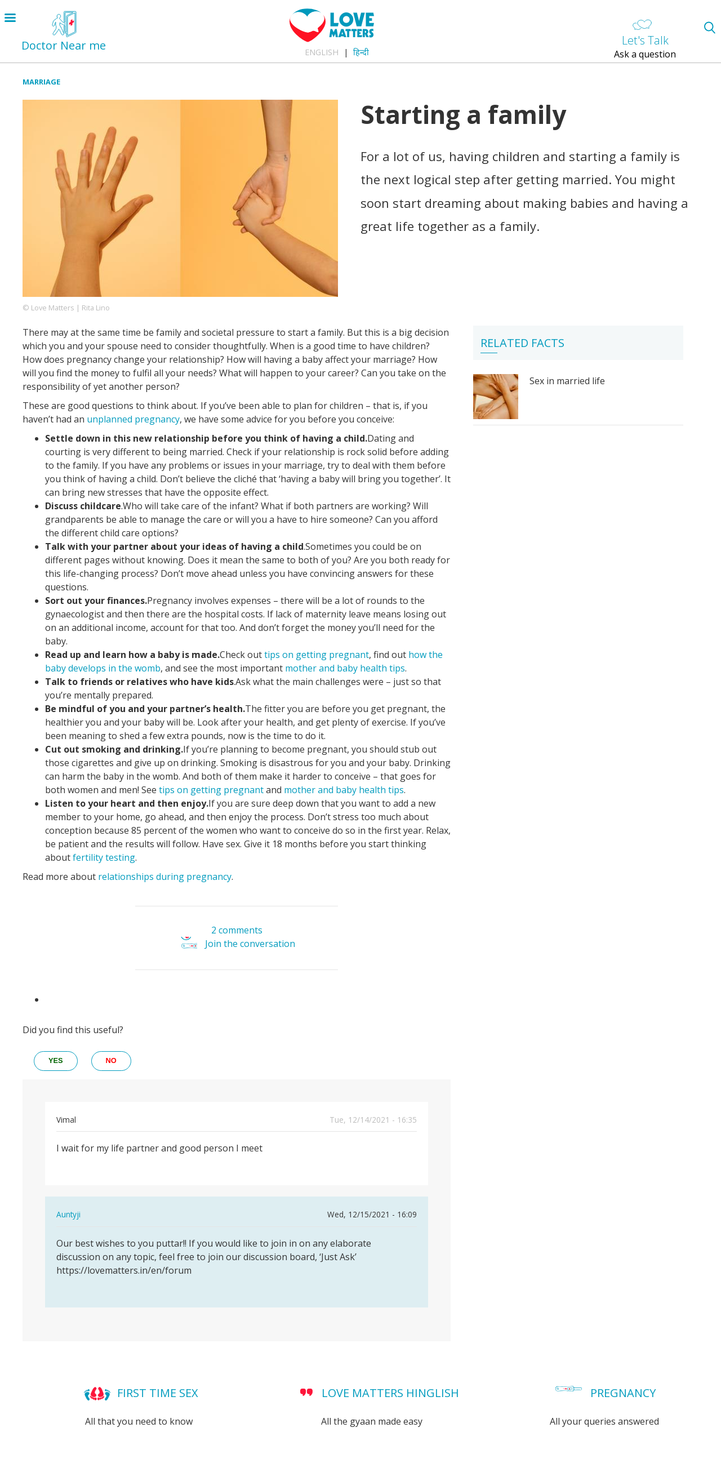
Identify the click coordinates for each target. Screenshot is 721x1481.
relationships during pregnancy (165, 876)
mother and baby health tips (345, 668)
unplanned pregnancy (133, 419)
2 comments (236, 930)
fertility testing (104, 857)
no (111, 1060)
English (322, 52)
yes (55, 1060)
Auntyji (68, 1214)
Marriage (41, 82)
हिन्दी (361, 52)
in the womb (133, 668)
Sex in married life (567, 381)
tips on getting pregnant (315, 654)
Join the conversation (250, 943)
